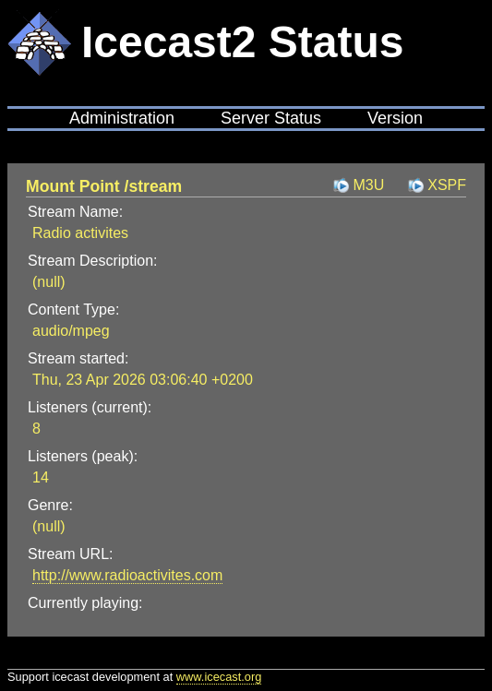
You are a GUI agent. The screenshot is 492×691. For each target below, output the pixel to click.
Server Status (271, 118)
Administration (121, 118)
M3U (368, 185)
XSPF (446, 185)
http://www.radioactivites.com (127, 575)
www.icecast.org (218, 677)
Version (395, 118)
